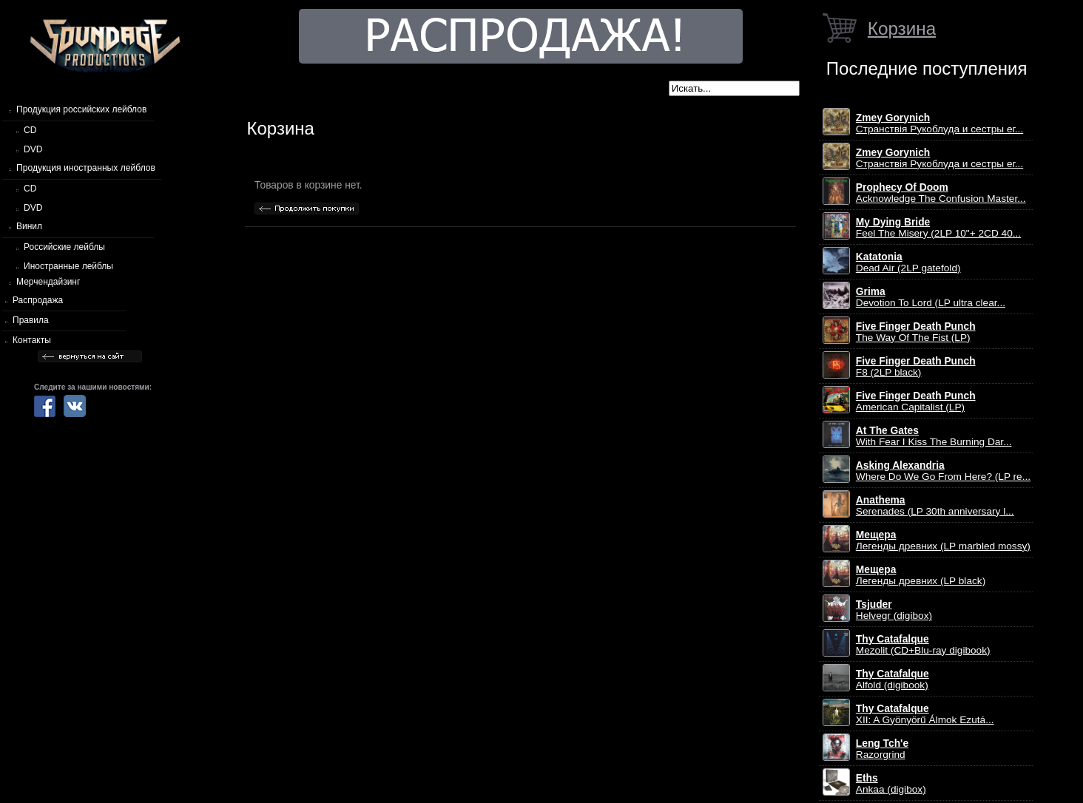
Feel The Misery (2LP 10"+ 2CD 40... (938, 228)
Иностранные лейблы (68, 266)
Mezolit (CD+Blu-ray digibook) (923, 645)
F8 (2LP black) (916, 367)
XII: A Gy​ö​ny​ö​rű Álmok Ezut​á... (925, 714)
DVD (33, 149)
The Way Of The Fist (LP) (916, 332)
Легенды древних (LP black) (920, 575)
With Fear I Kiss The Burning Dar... (934, 436)
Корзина (902, 28)
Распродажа (38, 300)
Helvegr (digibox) (894, 610)
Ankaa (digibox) (891, 784)
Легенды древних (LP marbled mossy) (943, 540)
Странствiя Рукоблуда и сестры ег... (939, 123)
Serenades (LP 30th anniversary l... (935, 506)
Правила (31, 320)
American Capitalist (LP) (916, 401)
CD (30, 130)
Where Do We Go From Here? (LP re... (943, 471)
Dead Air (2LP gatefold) (908, 262)
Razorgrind (882, 749)
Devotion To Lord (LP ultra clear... (930, 297)
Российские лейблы (64, 247)
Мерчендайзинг (48, 282)
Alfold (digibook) (892, 679)
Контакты (32, 340)
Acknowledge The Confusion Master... (941, 193)
